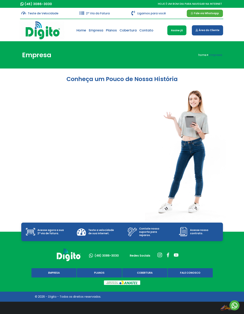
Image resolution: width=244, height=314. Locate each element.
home (203, 55)
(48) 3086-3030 (38, 4)
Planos (111, 30)
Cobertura (128, 30)
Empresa (96, 30)
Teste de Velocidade (43, 13)
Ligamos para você (151, 13)
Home (81, 30)
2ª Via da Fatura (98, 13)
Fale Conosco (190, 273)
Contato (146, 30)
